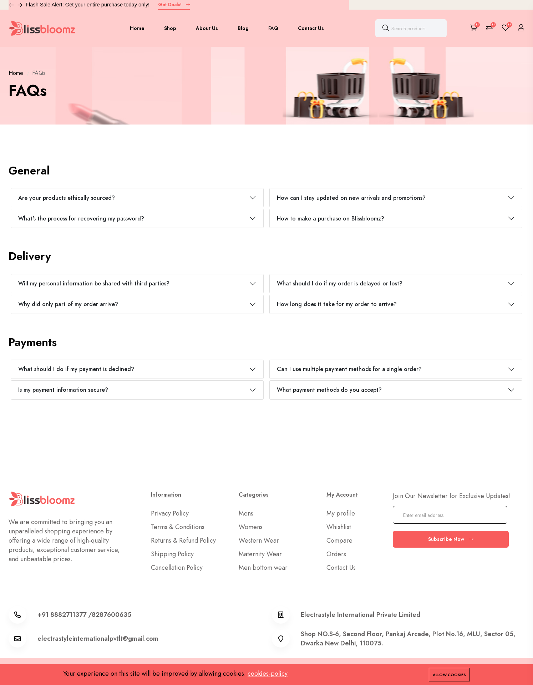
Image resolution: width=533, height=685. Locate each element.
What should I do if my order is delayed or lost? (339, 283)
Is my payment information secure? (63, 390)
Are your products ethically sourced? (66, 198)
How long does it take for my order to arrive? (337, 304)
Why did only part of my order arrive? (68, 304)
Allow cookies (449, 675)
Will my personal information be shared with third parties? (93, 283)
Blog (243, 28)
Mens (246, 513)
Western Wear (259, 540)
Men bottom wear (263, 567)
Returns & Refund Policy (183, 540)
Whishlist (338, 527)
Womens (251, 527)
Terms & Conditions (177, 527)
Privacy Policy (170, 513)
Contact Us (311, 28)
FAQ (273, 28)
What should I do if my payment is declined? (76, 369)
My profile (340, 513)
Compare (339, 540)
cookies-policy (268, 673)
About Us (207, 28)
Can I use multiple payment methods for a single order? (349, 369)
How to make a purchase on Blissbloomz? (330, 218)
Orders (336, 554)
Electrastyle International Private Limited (360, 615)
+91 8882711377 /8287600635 (84, 615)
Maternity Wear (260, 554)
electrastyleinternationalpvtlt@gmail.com (97, 638)
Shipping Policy (172, 554)
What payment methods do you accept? (329, 390)
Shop (170, 28)
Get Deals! (174, 4)
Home (137, 28)
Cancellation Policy (177, 567)
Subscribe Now (450, 539)
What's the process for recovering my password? (81, 218)
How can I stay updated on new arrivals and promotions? (351, 198)
